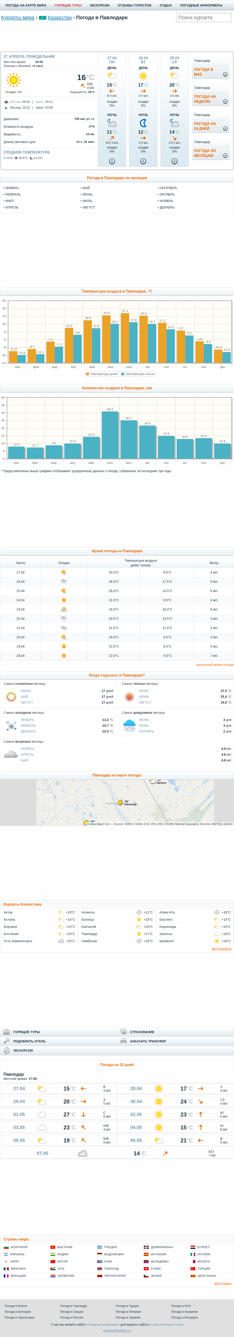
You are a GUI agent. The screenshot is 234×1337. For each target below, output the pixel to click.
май (86, 188)
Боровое (10, 927)
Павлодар (89, 934)
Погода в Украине (128, 1317)
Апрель (27, 754)
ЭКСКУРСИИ (99, 5)
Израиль (17, 1254)
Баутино (166, 919)
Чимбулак (89, 941)
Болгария (19, 1247)
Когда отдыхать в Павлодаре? (117, 675)
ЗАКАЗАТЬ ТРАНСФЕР (148, 1041)
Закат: (40, 101)
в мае (8, 158)
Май (24, 696)
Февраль (28, 725)
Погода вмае (203, 72)
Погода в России (71, 1317)
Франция (18, 1276)
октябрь (167, 194)
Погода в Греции (71, 1311)
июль (87, 201)
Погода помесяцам (205, 153)
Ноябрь (27, 749)
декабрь (167, 207)
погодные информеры (103, 1324)
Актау (8, 912)
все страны (223, 1283)
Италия (203, 1254)
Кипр (15, 1261)
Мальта (203, 1261)
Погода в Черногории (19, 1317)
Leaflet (91, 824)
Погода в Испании (128, 1311)
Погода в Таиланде (73, 1306)
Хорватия (66, 1276)
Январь (27, 720)
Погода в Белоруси (184, 1317)
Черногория (115, 1276)
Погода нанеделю (205, 99)
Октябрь (146, 731)
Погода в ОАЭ (181, 1306)
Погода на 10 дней (117, 1065)
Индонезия (114, 1254)
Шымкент (166, 941)
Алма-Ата (167, 912)
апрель (12, 207)
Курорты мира (17, 17)
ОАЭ (61, 1268)
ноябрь (166, 201)
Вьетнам (64, 1247)
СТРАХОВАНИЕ (142, 1032)
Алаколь (88, 912)
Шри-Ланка (207, 1276)
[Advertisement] (117, 36)
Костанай (11, 934)
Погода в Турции (127, 1306)
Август (27, 702)
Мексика (18, 1268)
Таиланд (111, 1268)
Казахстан (60, 17)
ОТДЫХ (166, 5)
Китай (62, 1261)
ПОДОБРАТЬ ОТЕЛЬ (29, 1041)
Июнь (26, 691)
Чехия (156, 1276)
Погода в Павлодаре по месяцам (117, 178)
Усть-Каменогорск (18, 941)
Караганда (167, 927)
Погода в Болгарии (18, 1311)
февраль (13, 194)
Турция (203, 1268)
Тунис (156, 1268)
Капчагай (88, 927)
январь (12, 188)
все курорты (221, 949)
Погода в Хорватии (184, 1311)
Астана (9, 919)
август (89, 207)
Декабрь (28, 731)
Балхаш (87, 919)
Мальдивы (159, 1261)
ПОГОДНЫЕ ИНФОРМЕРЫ (201, 5)
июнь (88, 194)
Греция (110, 1247)
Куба (108, 1261)
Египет (203, 1247)
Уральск (165, 934)
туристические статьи (167, 1324)
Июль (144, 691)
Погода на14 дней (205, 126)
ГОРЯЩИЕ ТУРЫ (68, 5)
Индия (63, 1254)
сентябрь (168, 188)
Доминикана (162, 1247)
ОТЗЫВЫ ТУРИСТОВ (134, 5)
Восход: (15, 101)
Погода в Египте (16, 1306)
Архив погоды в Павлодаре (117, 551)
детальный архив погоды (215, 665)
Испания (158, 1254)
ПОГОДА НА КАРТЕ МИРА (25, 5)
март (10, 201)
